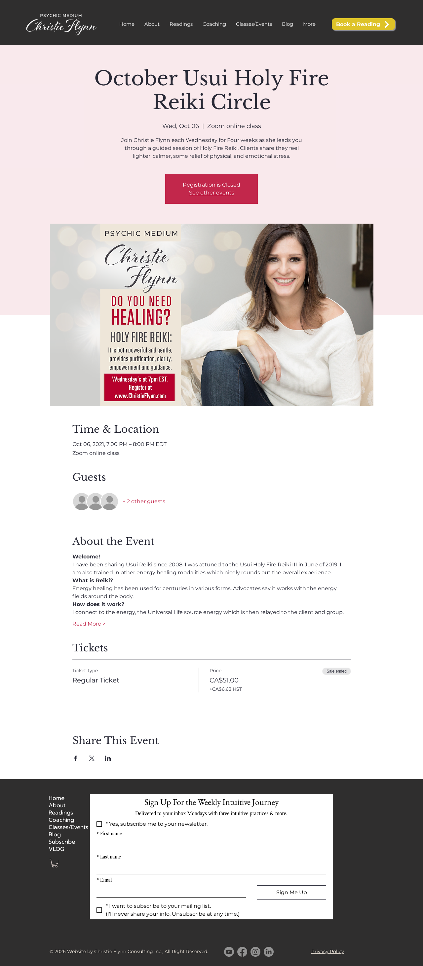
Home (56, 798)
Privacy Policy (327, 951)
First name (109, 833)
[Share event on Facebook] (75, 758)
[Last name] (209, 868)
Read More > (88, 624)
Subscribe (62, 841)
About (57, 805)
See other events (211, 193)
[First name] (209, 845)
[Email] (169, 891)
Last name (108, 856)
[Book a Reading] (363, 24)
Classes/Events (65, 827)
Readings (61, 812)
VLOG (56, 849)
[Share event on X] (92, 758)
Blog (55, 834)
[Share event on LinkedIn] (108, 758)
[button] (181, 24)
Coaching (61, 819)
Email (104, 880)
